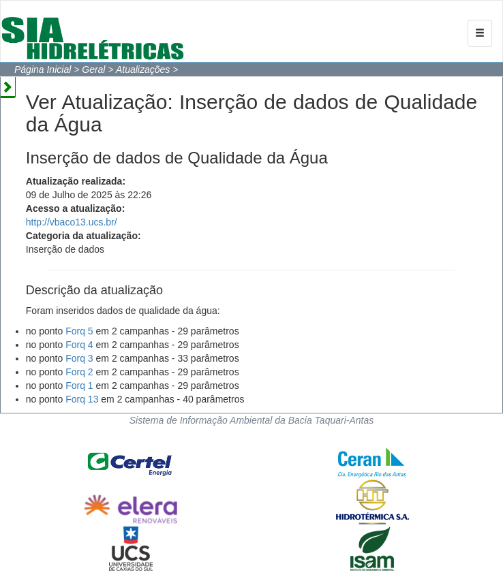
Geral (93, 69)
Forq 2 (79, 371)
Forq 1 (79, 385)
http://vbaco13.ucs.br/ (71, 222)
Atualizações (143, 69)
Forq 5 (79, 331)
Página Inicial (42, 69)
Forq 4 (79, 344)
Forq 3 (79, 358)
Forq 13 (81, 399)
